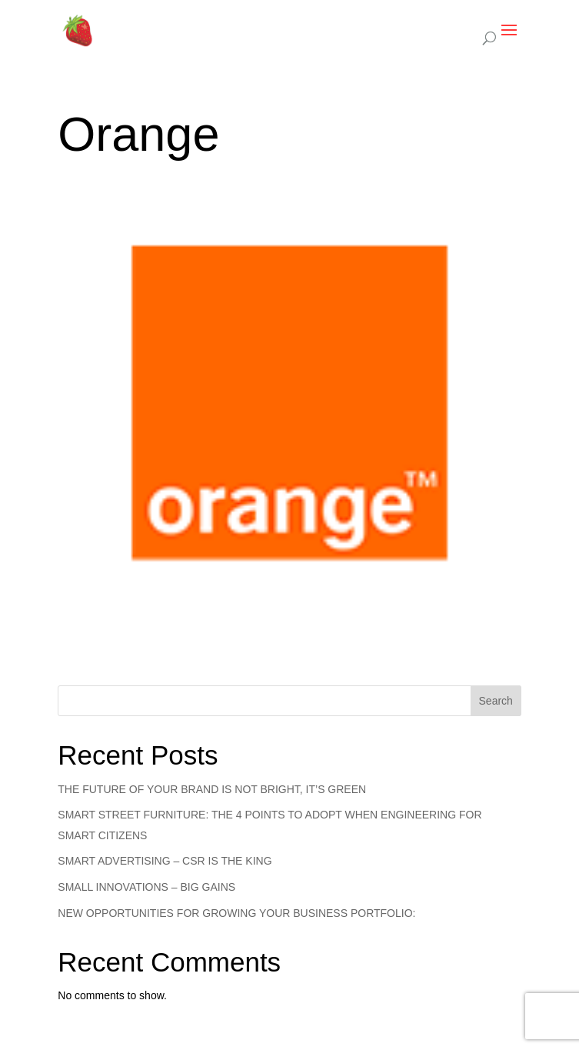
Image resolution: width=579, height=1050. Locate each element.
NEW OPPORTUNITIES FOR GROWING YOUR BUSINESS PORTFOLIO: (236, 913)
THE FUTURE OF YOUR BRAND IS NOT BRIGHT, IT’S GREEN (212, 789)
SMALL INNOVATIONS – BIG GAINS (146, 887)
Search (496, 701)
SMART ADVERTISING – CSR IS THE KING (164, 861)
